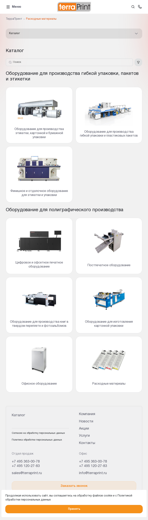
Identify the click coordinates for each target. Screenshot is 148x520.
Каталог (74, 33)
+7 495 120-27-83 (26, 466)
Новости (86, 421)
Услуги (84, 435)
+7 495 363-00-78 (26, 461)
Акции (84, 428)
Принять (74, 509)
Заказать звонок (74, 486)
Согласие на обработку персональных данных (38, 433)
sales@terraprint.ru (27, 473)
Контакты (87, 443)
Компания (87, 414)
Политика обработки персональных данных (37, 440)
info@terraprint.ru (93, 473)
